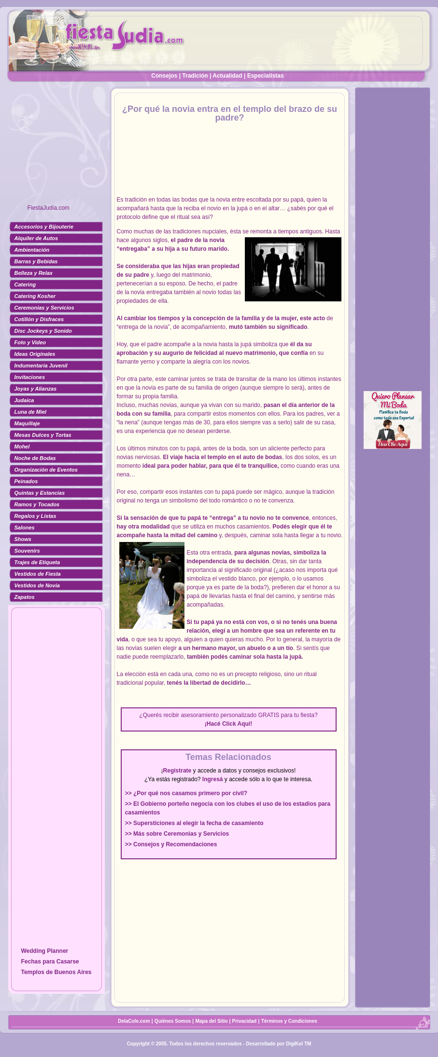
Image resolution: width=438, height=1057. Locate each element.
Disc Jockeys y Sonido (43, 331)
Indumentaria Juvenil (41, 365)
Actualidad (227, 75)
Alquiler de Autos (36, 238)
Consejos (164, 75)
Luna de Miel (30, 412)
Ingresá (212, 779)
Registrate (177, 770)
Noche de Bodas (35, 458)
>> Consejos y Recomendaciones (171, 844)
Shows (22, 539)
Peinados (26, 481)
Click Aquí (236, 723)
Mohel (22, 446)
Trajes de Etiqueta (37, 562)
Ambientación (32, 250)
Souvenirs (27, 551)
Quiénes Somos (173, 1021)
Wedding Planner (44, 951)
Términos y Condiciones (289, 1021)
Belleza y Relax (33, 273)
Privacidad (244, 1021)
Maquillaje (27, 423)
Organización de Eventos (46, 470)
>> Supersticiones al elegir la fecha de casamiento (194, 823)
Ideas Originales (35, 354)
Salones (24, 527)
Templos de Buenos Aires (56, 972)
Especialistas (265, 75)
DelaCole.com (134, 1021)
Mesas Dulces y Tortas (42, 435)
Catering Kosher (35, 296)
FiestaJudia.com (49, 207)
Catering (25, 284)
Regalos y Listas (35, 516)
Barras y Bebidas (36, 261)
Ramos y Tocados (37, 504)
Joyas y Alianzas (35, 389)
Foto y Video (30, 342)
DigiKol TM (298, 1043)
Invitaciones (29, 377)
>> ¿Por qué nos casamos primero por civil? (186, 793)
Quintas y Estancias (39, 493)
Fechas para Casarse (50, 961)
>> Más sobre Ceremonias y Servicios (177, 833)
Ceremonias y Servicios (44, 308)
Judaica (24, 400)
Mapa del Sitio (211, 1021)
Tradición (195, 75)
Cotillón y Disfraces (39, 319)
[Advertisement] (56, 147)
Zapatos (24, 597)
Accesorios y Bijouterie (43, 227)
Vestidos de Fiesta (37, 574)
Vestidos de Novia (37, 585)
